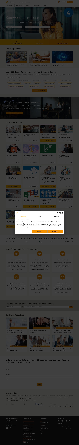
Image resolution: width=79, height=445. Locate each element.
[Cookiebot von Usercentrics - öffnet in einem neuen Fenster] (58, 213)
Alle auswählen (55, 231)
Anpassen (39, 231)
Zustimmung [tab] (23, 216)
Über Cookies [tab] (56, 216)
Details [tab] (39, 216)
